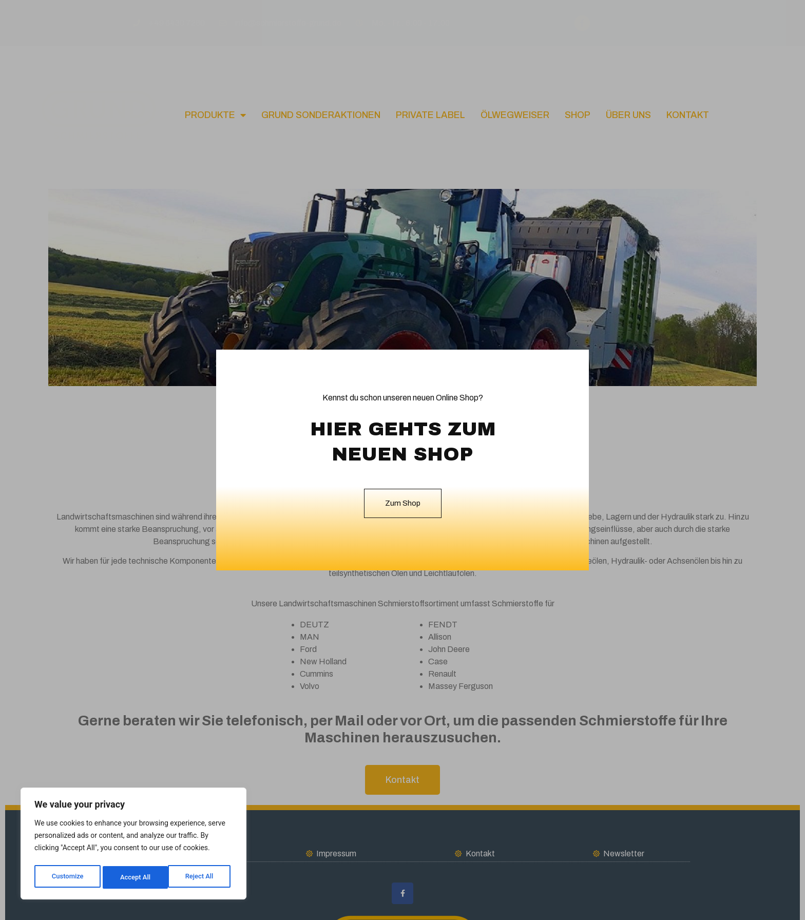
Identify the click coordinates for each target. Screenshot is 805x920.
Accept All (200, 877)
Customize (67, 877)
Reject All (134, 877)
